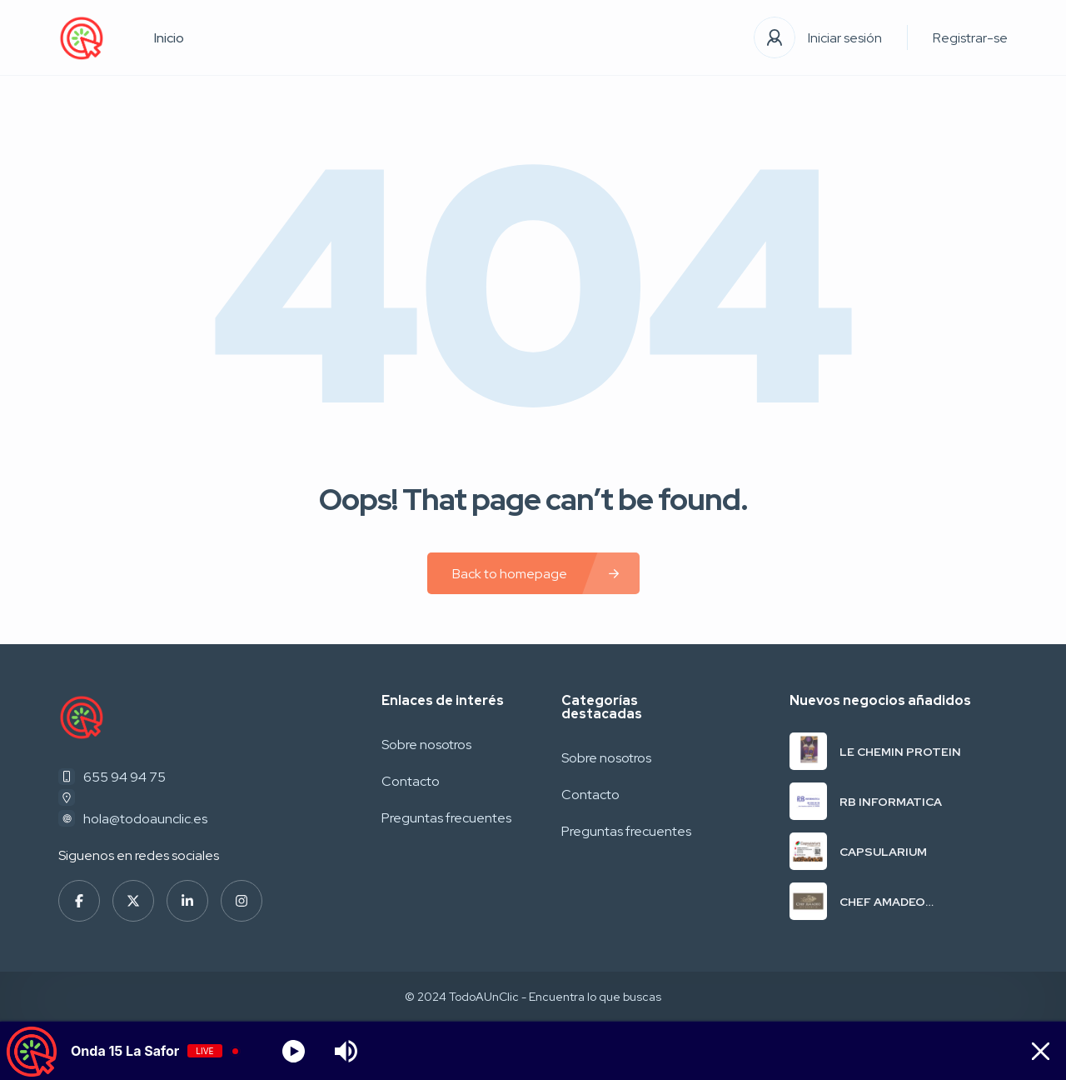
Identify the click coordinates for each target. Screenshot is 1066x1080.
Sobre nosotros (426, 744)
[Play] (293, 1051)
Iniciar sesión (845, 38)
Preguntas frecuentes (446, 818)
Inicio (169, 38)
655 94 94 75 (124, 777)
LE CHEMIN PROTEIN (900, 752)
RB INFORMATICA (890, 802)
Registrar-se (970, 38)
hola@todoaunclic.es (145, 819)
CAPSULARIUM (883, 852)
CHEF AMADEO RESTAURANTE (884, 902)
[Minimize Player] (1035, 1051)
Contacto (410, 781)
